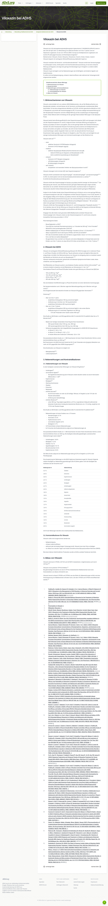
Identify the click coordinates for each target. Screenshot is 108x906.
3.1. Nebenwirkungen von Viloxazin (57, 89)
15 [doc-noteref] (63, 261)
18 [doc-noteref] (58, 272)
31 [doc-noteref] (59, 376)
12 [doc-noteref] (99, 204)
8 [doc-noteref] (98, 174)
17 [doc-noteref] (88, 266)
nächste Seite (96, 44)
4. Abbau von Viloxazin (52, 93)
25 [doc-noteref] (92, 290)
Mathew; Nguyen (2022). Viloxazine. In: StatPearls (62, 635)
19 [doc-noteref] (61, 274)
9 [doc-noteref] (99, 174)
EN (86, 3)
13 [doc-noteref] (94, 230)
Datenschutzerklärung (97, 885)
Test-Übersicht (60, 882)
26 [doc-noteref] (78, 312)
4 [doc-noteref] (54, 138)
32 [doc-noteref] (55, 391)
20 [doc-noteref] (56, 276)
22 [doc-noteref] (59, 276)
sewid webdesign (66, 900)
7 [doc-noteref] (72, 174)
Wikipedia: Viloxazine (54, 608)
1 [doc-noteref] (77, 54)
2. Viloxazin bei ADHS (51, 86)
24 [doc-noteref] (58, 279)
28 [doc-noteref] (65, 339)
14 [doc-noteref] (74, 257)
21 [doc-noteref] (58, 276)
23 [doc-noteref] (60, 276)
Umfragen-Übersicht (62, 885)
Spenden (58, 3)
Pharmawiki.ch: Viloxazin (55, 606)
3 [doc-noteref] (53, 138)
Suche (64, 3)
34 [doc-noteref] (48, 563)
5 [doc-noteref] (55, 138)
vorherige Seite (48, 44)
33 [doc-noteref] (62, 463)
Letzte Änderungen (79, 882)
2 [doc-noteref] (50, 294)
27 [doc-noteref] (51, 318)
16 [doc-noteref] (96, 264)
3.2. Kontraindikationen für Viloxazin (57, 91)
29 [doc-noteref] (73, 344)
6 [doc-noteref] (80, 170)
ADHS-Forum (49, 3)
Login (91, 3)
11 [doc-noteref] (98, 204)
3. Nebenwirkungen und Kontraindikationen (57, 88)
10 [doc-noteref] (97, 182)
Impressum (94, 882)
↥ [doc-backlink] (67, 595)
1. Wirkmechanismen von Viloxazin (55, 84)
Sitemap (76, 885)
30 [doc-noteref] (55, 351)
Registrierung (101, 3)
